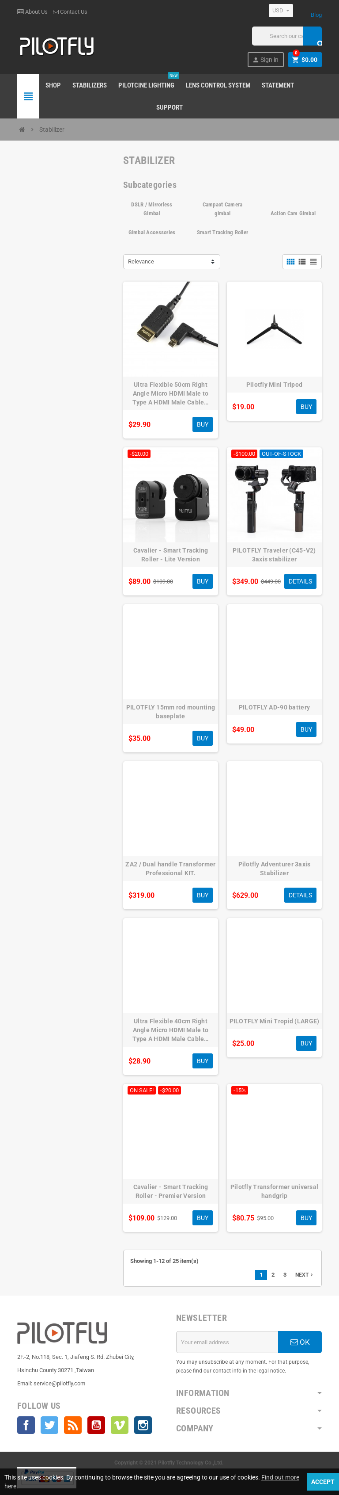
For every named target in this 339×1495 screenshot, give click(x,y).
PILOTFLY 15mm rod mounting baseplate (170, 712)
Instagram (143, 1425)
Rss (73, 1425)
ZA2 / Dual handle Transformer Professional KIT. (170, 869)
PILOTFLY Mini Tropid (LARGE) (275, 1021)
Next (305, 1275)
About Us (32, 11)
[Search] (287, 36)
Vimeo (119, 1425)
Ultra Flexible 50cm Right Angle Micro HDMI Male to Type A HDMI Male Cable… (170, 393)
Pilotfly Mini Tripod (274, 384)
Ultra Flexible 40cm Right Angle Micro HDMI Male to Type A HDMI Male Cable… (170, 1030)
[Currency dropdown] (281, 10)
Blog (316, 14)
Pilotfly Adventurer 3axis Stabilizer (274, 869)
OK (300, 1342)
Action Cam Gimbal (293, 213)
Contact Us (70, 11)
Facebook (26, 1425)
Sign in (265, 60)
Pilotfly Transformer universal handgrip (274, 1191)
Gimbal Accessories (152, 232)
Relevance (141, 261)
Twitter (49, 1425)
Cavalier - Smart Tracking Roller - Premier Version (170, 1191)
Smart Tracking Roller (222, 232)
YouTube (96, 1425)
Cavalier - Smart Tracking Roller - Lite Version (170, 555)
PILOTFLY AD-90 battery (274, 707)
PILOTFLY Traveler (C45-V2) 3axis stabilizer (274, 555)
